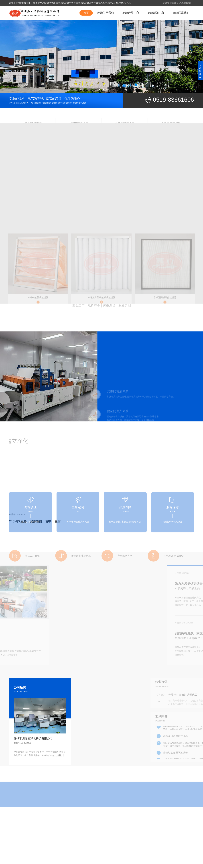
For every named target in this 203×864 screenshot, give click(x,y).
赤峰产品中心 (130, 26)
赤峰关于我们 (169, 3)
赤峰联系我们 (185, 3)
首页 (86, 26)
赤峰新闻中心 (156, 26)
